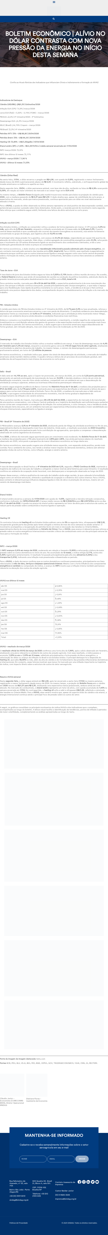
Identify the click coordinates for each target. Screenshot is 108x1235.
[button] (54, 2)
